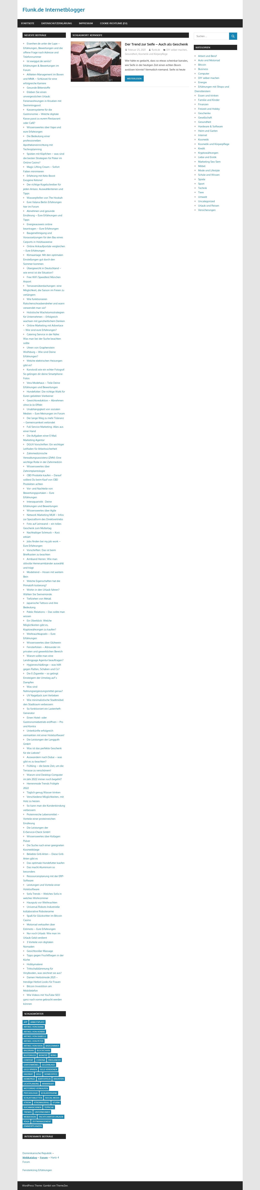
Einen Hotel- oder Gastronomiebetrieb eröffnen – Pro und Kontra (43, 722)
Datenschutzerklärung (56, 23)
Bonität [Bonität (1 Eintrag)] (43, 1055)
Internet (202, 135)
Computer (203, 73)
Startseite (27, 23)
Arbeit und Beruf (207, 56)
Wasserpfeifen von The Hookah (45, 197)
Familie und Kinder (208, 100)
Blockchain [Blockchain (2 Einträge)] (43, 1050)
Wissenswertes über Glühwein (44, 642)
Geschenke (204, 113)
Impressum (86, 23)
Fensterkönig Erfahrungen (37, 1170)
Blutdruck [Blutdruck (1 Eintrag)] (30, 1055)
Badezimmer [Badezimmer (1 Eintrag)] (52, 1046)
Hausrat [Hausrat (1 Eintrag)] (28, 1074)
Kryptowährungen (208, 152)
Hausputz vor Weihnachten (42, 902)
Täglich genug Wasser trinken (44, 792)
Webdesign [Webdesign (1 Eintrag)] (30, 1116)
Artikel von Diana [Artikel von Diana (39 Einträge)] (34, 1027)
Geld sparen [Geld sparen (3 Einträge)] (30, 1069)
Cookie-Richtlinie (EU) (113, 23)
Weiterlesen (134, 84)
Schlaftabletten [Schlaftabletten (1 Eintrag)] (33, 1098)
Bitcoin (202, 64)
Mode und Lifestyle (209, 170)
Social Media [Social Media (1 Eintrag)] (52, 1098)
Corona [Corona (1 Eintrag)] (40, 1060)
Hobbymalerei (35, 964)
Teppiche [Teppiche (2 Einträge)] (49, 1107)
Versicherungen (207, 210)
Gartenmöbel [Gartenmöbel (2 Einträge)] (31, 1064)
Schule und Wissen (209, 174)
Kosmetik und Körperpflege (153, 59)
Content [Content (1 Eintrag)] (28, 1060)
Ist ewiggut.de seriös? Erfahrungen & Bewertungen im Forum (41, 66)
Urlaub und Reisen (208, 205)
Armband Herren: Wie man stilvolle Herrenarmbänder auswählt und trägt (43, 563)
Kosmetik (203, 139)
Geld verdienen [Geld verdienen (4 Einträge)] (48, 1069)
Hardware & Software (210, 126)
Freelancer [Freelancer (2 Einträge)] (54, 1060)
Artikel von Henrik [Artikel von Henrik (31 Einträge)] (34, 1031)
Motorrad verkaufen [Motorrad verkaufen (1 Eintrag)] (36, 1088)
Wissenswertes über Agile (41, 510)
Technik (202, 188)
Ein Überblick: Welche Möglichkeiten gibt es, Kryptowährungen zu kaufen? (39, 625)
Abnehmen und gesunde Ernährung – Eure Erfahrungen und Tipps (42, 215)
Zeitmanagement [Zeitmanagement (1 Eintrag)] (41, 1121)
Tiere (201, 192)
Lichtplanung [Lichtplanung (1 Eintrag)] (31, 1083)
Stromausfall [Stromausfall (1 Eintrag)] (42, 1102)
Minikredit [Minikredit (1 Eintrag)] (48, 1083)
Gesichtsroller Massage (40, 951)
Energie (202, 82)
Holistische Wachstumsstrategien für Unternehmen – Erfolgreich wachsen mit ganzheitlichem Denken (44, 317)
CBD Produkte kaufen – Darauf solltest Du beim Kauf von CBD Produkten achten (42, 480)
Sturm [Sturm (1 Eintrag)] (56, 1102)
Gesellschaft (205, 117)
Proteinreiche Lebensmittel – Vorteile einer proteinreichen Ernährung (41, 819)
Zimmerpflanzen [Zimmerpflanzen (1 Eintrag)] (33, 1126)
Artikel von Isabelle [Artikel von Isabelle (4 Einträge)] (35, 1036)
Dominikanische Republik (37, 1153)
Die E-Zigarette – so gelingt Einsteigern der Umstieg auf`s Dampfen (40, 678)
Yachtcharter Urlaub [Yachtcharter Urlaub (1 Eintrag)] (51, 1116)
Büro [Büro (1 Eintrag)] (53, 1055)
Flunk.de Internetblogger (54, 9)
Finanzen (203, 104)
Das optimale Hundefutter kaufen (46, 862)
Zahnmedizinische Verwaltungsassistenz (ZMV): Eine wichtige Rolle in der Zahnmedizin (42, 458)
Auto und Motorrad (209, 60)
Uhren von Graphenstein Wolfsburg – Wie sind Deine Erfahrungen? (39, 352)
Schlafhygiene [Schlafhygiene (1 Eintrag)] (49, 1093)
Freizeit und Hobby (209, 108)
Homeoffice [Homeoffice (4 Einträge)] (50, 1074)
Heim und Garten (208, 130)
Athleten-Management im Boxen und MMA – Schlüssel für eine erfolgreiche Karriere (43, 79)
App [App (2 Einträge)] (25, 1022)
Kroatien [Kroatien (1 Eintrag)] (59, 1079)
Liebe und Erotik (207, 157)
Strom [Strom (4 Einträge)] (27, 1102)
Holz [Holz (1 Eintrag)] (38, 1074)
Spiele (201, 179)
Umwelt (202, 197)
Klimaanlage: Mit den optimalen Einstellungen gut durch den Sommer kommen (43, 259)
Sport (201, 183)
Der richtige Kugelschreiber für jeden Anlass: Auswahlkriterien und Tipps (43, 189)
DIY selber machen (176, 55)
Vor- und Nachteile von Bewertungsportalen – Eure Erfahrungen (38, 493)
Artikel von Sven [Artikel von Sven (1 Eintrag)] (33, 1046)
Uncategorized (206, 201)
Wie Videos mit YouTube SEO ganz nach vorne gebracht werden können (42, 999)
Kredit (201, 148)
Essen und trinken (208, 95)
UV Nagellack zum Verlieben (43, 695)
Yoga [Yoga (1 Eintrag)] (26, 1121)
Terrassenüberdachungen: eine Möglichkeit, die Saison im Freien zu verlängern (43, 290)
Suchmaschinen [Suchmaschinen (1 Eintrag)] (32, 1107)
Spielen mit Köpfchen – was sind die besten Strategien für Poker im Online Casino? (43, 158)
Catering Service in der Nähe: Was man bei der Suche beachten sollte (42, 339)
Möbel (201, 166)
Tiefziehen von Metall (39, 598)
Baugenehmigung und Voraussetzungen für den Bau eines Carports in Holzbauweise (43, 237)
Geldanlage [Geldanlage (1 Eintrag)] (48, 1064)
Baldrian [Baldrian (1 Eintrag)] (29, 1050)
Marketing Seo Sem (209, 161)
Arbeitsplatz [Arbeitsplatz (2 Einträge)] (37, 1022)
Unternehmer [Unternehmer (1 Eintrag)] (42, 1112)
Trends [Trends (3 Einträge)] (28, 1112)
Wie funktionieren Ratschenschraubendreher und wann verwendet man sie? (44, 304)
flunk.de (156, 55)
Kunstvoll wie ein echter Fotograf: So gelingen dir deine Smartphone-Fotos (44, 374)
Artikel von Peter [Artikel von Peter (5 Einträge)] (33, 1041)
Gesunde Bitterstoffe (38, 87)
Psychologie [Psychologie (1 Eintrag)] (31, 1093)
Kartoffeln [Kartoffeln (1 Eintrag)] (44, 1079)
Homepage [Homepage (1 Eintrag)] (29, 1079)
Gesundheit (131, 59)
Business (203, 69)
